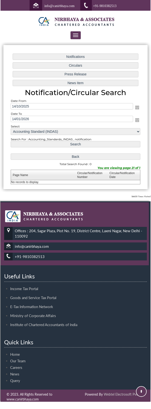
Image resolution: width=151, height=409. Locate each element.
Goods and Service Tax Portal (33, 293)
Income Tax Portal (24, 284)
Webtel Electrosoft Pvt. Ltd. (124, 394)
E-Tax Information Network (31, 302)
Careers (16, 363)
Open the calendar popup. (136, 107)
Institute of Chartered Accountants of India (43, 320)
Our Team (17, 356)
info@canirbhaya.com (59, 6)
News (14, 369)
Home (15, 350)
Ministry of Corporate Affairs (33, 311)
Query (15, 376)
